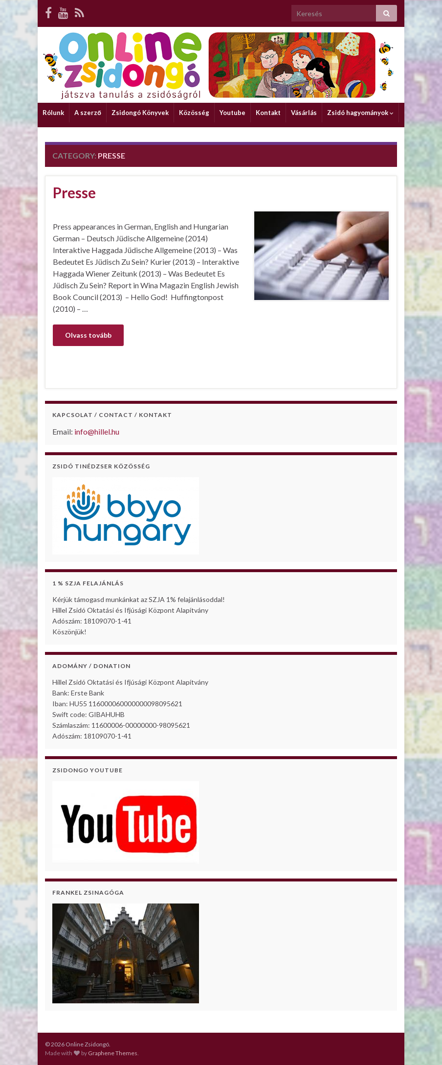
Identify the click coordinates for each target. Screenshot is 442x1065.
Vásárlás (304, 112)
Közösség (194, 112)
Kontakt (268, 112)
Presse (74, 192)
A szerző (87, 112)
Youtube (232, 112)
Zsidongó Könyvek (140, 112)
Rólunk (53, 112)
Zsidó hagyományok (360, 112)
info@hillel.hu (96, 431)
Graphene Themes (112, 1053)
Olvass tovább (88, 335)
